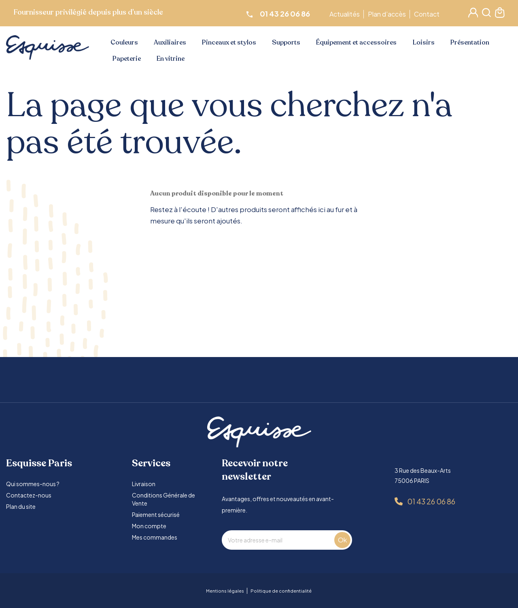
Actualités (346, 14)
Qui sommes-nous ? (32, 483)
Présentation (469, 42)
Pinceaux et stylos (229, 42)
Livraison (143, 483)
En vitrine (171, 58)
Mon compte (149, 525)
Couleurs (124, 42)
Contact (428, 14)
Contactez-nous (28, 495)
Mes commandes (154, 537)
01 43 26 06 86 (431, 501)
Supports (286, 42)
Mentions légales (225, 590)
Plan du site (21, 506)
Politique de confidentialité (281, 590)
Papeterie (127, 58)
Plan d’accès (388, 14)
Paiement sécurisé (156, 514)
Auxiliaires (170, 42)
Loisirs (424, 42)
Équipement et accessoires (356, 42)
